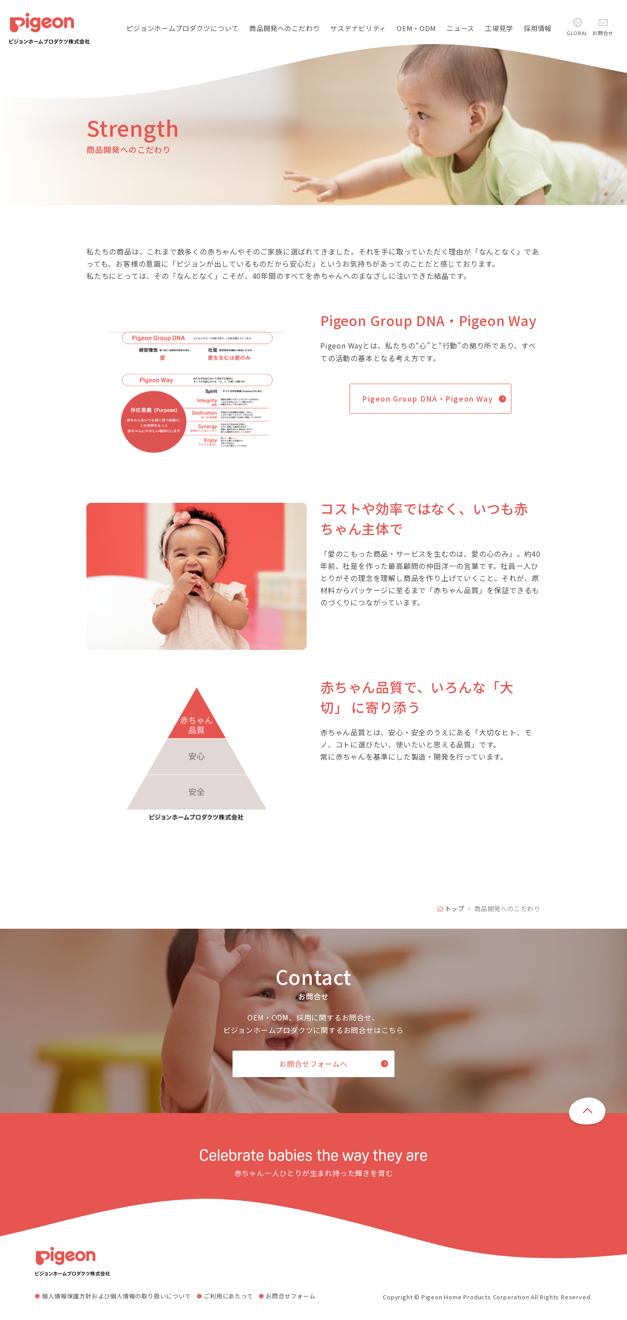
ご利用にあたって (228, 1296)
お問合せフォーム (290, 1296)
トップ (455, 908)
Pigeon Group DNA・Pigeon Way (427, 398)
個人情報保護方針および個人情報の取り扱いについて (116, 1296)
